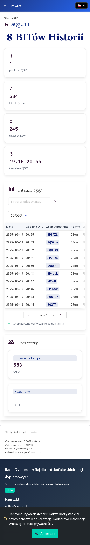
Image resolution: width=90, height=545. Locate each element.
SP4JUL (52, 273)
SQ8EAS (52, 250)
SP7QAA (52, 258)
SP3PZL (52, 234)
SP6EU (51, 281)
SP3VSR (52, 289)
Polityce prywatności (37, 524)
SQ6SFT (52, 266)
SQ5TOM (52, 297)
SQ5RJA (52, 242)
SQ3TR (51, 305)
